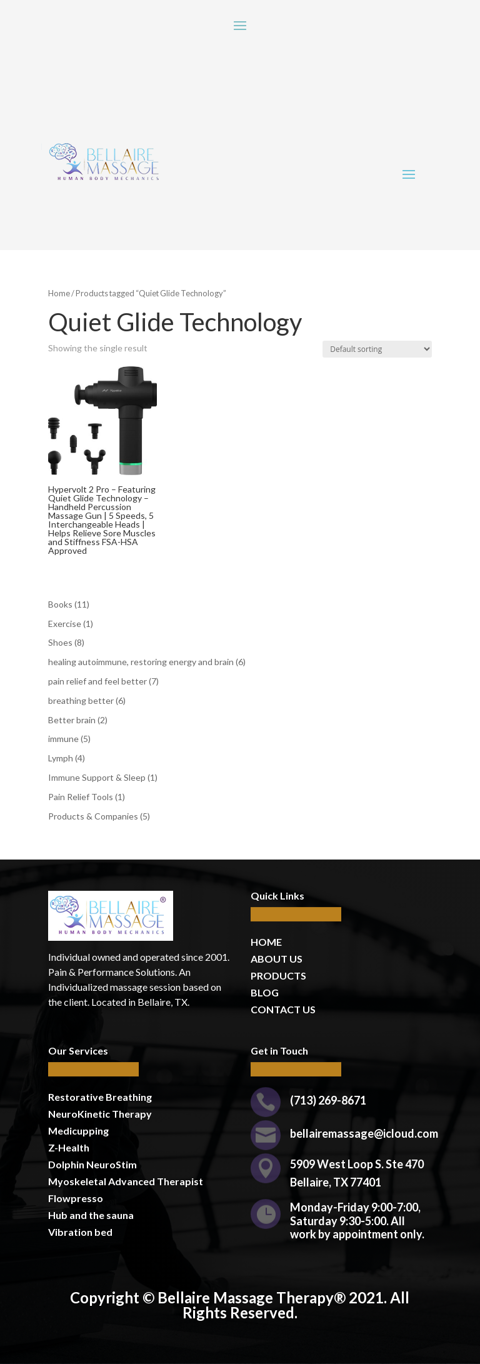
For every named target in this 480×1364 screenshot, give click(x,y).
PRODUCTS (278, 975)
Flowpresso (76, 1198)
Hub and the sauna (91, 1215)
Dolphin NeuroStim (92, 1164)
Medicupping (78, 1130)
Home (59, 293)
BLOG (265, 992)
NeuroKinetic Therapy (100, 1114)
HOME (266, 942)
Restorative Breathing (100, 1097)
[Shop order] (377, 349)
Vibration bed (80, 1232)
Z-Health (68, 1147)
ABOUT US (276, 959)
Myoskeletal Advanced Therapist (125, 1181)
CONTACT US (283, 1009)
